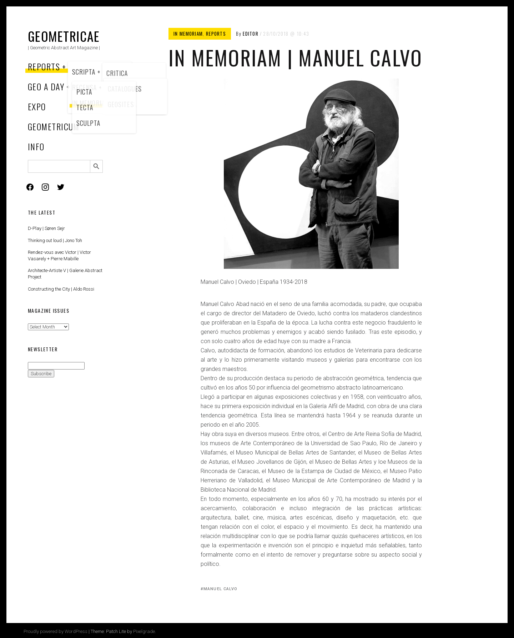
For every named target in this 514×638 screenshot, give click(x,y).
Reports (44, 66)
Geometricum (54, 126)
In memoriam (188, 33)
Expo (37, 106)
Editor (250, 33)
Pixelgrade (144, 631)
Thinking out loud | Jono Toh (55, 240)
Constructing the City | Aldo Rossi (61, 289)
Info (36, 146)
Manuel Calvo (220, 589)
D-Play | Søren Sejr (46, 228)
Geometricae (64, 35)
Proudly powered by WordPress (55, 631)
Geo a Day (46, 86)
